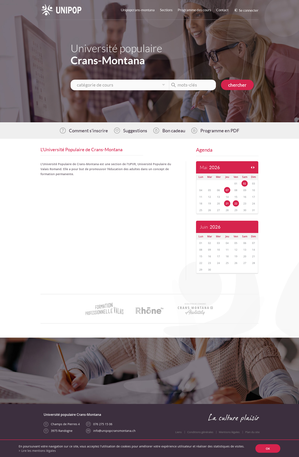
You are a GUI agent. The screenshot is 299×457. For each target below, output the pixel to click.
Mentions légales (229, 432)
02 (244, 183)
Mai (210, 167)
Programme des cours (194, 10)
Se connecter (249, 10)
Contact (222, 10)
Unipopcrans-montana (138, 10)
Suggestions (135, 130)
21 (227, 203)
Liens (178, 432)
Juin (210, 227)
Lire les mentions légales (38, 451)
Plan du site (252, 432)
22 (235, 203)
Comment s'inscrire (88, 130)
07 (227, 190)
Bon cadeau (173, 130)
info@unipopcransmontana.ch (114, 431)
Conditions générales (200, 432)
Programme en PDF (219, 130)
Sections (166, 10)
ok (268, 449)
